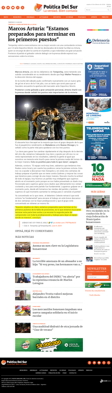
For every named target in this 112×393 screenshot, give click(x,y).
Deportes (57, 17)
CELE (43, 63)
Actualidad (43, 17)
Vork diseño (94, 295)
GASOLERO (33, 63)
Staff (65, 373)
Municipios (17, 17)
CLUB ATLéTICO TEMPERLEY (64, 63)
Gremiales (30, 17)
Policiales (82, 17)
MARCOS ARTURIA (78, 63)
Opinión (94, 17)
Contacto (72, 373)
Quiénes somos (41, 373)
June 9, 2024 (56, 226)
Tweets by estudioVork (95, 291)
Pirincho (105, 17)
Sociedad (69, 17)
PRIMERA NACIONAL (51, 63)
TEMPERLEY (26, 63)
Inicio (6, 17)
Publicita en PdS (54, 373)
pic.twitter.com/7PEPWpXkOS (64, 223)
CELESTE (39, 63)
